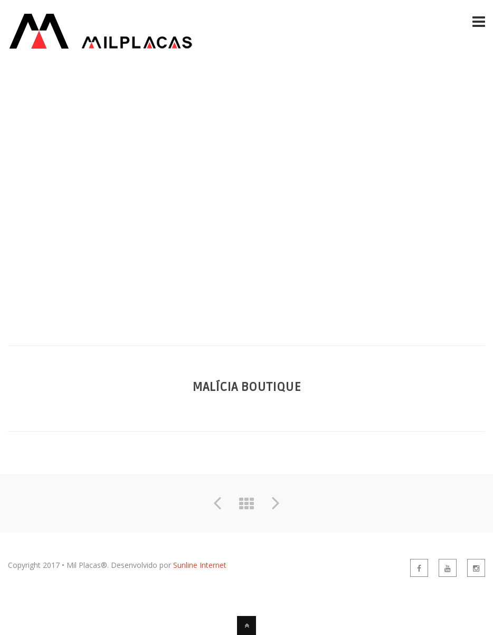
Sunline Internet (199, 565)
